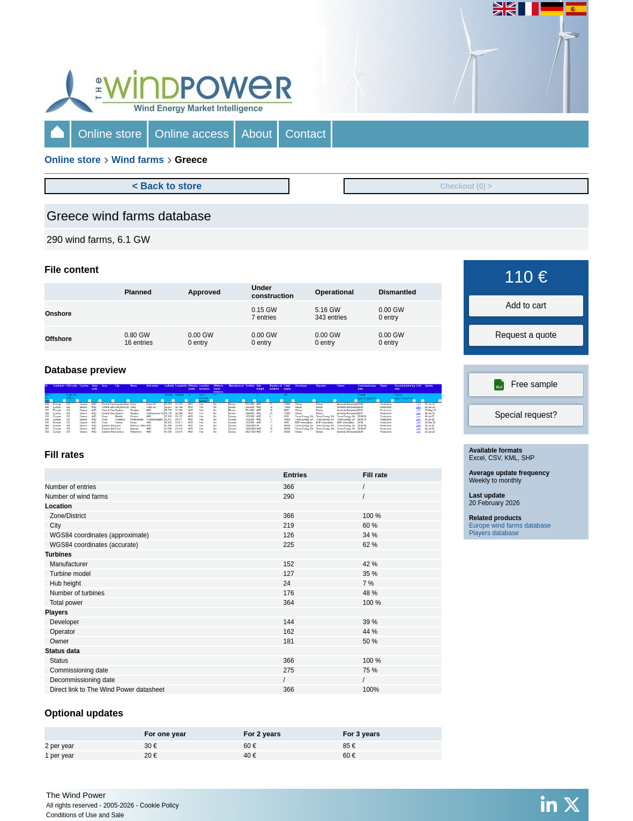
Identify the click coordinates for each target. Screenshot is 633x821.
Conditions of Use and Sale (85, 815)
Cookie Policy (159, 805)
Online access (192, 133)
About (257, 133)
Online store (109, 133)
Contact (305, 133)
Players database (494, 533)
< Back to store (167, 186)
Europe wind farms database (510, 525)
